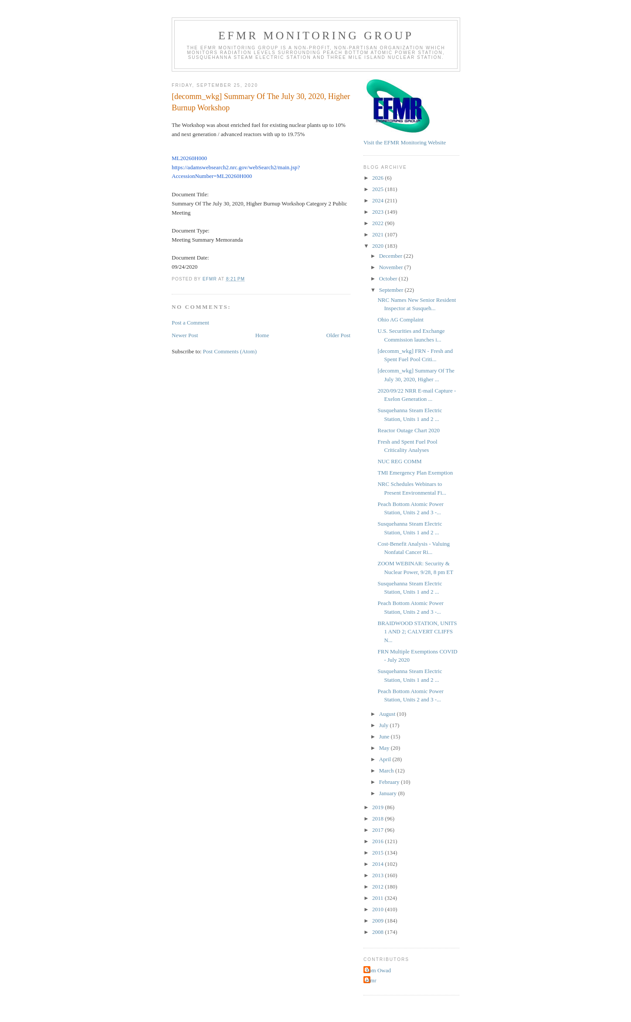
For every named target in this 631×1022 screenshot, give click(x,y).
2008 (378, 932)
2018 (378, 818)
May (385, 748)
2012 (378, 886)
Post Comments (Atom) (230, 351)
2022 (378, 223)
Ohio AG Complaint (400, 319)
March (387, 770)
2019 (378, 807)
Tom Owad (378, 970)
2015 (378, 852)
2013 (378, 875)
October (389, 278)
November (391, 267)
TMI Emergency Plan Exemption (415, 472)
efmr (371, 980)
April (386, 759)
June (385, 736)
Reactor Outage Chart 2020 (408, 430)
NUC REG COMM (399, 461)
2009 (378, 920)
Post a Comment (190, 322)
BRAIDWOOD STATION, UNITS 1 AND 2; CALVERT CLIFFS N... (417, 631)
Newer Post (185, 335)
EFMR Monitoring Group (316, 35)
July (384, 725)
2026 (378, 177)
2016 (378, 841)
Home (262, 335)
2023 (378, 212)
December (391, 256)
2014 (378, 864)
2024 (378, 200)
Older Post (338, 335)
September (392, 290)
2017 (378, 830)
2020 (378, 246)
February (390, 782)
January (388, 793)
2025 (378, 189)
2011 (378, 898)
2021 (378, 234)
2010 (378, 909)
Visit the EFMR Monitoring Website (404, 142)
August (388, 714)
